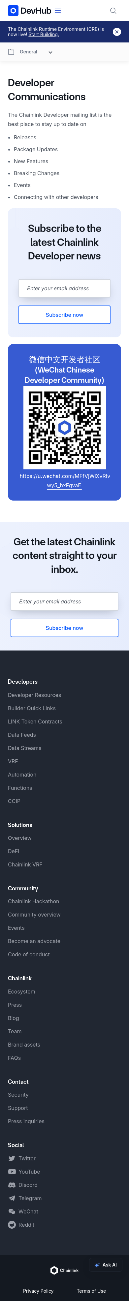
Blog (13, 1018)
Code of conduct (29, 954)
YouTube (29, 1171)
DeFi (13, 851)
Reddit (26, 1224)
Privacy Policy (38, 1291)
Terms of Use (91, 1291)
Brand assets (24, 1044)
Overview (20, 838)
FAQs (14, 1058)
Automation (22, 774)
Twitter (27, 1158)
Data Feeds (22, 734)
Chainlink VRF (25, 864)
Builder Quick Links (32, 708)
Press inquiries (26, 1121)
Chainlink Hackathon (33, 901)
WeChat (28, 1211)
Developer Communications (47, 90)
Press (15, 1004)
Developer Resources (34, 695)
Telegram (30, 1198)
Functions (20, 788)
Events (16, 927)
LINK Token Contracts (35, 721)
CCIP (14, 801)
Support (18, 1108)
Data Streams (25, 748)
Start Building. (43, 34)
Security (18, 1094)
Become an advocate (34, 941)
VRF (13, 761)
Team (15, 1031)
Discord (28, 1185)
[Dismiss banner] (117, 32)
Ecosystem (21, 991)
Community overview (34, 914)
